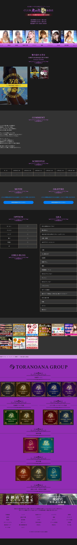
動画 (54, 516)
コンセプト (54, 514)
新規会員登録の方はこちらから (18, 202)
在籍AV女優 (23, 516)
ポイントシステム (7, 522)
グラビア (38, 516)
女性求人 (38, 524)
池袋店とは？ (38, 514)
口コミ (23, 527)
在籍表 (7, 516)
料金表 (7, 519)
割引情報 (23, 519)
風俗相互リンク (8, 524)
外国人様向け (38, 522)
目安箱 (69, 522)
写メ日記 (69, 524)
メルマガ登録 (69, 519)
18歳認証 (7, 514)
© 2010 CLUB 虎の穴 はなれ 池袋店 (38, 531)
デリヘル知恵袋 (54, 522)
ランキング (69, 516)
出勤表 (69, 514)
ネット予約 (8, 527)
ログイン (54, 519)
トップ (23, 514)
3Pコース (23, 522)
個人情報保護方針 (23, 524)
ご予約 (38, 519)
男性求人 (54, 524)
